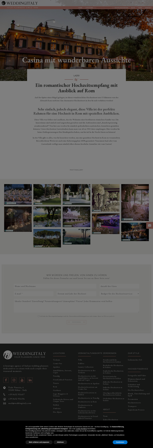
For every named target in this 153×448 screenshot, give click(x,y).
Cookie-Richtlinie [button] (81, 429)
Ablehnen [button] (60, 442)
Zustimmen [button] (120, 442)
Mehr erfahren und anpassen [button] (39, 442)
